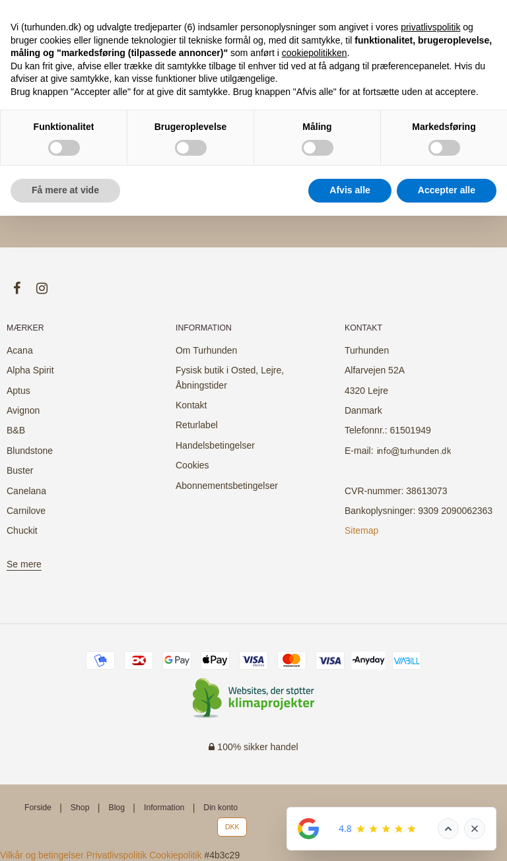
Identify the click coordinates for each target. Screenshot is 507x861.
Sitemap (361, 530)
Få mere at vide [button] (65, 190)
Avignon (23, 410)
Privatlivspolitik (116, 855)
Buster (20, 470)
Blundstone (30, 450)
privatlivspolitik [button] (430, 27)
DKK (232, 827)
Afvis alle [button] (349, 190)
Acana (20, 350)
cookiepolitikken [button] (314, 53)
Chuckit (22, 530)
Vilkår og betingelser (42, 855)
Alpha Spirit (30, 370)
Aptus (18, 390)
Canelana (26, 491)
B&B (16, 430)
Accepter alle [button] (446, 190)
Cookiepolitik (175, 855)
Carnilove (26, 510)
